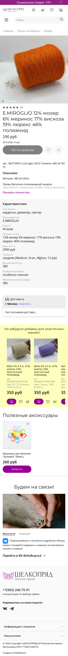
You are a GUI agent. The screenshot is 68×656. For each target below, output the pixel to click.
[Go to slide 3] (8, 101)
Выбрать (17, 469)
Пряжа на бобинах (28, 31)
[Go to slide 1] (2, 101)
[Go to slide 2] (5, 101)
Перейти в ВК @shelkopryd (24, 556)
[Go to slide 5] (13, 101)
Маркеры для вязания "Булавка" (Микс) (17, 455)
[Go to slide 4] (10, 101)
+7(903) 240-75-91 (16, 590)
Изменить (24, 304)
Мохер (48, 31)
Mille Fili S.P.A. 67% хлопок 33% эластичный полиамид (18, 370)
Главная (8, 31)
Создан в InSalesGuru (14, 652)
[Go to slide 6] (15, 101)
